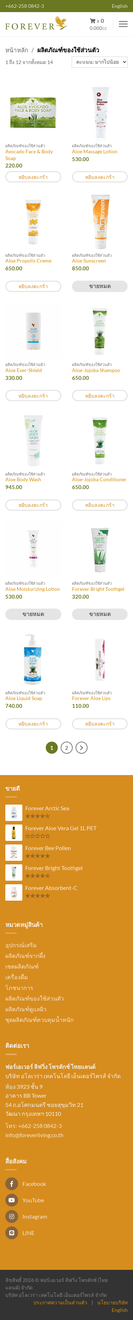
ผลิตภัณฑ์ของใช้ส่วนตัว (34, 998)
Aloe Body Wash (23, 479)
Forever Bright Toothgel (98, 589)
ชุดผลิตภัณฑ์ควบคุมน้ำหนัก (39, 1019)
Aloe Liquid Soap (23, 698)
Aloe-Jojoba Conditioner (99, 479)
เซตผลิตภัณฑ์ (22, 966)
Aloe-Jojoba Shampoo (96, 370)
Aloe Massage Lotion (94, 151)
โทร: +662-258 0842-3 (33, 1125)
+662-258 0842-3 (24, 6)
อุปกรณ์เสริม (21, 945)
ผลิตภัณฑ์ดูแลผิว (25, 1009)
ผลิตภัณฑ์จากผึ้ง (25, 955)
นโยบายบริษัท (112, 1302)
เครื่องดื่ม (16, 977)
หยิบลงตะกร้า (33, 177)
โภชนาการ (19, 987)
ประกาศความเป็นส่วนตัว (60, 1302)
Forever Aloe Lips (91, 698)
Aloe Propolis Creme (28, 261)
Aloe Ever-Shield (23, 370)
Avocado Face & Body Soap (29, 154)
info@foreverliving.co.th (34, 1134)
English (120, 6)
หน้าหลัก (16, 50)
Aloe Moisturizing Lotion (32, 589)
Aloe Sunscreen (89, 261)
